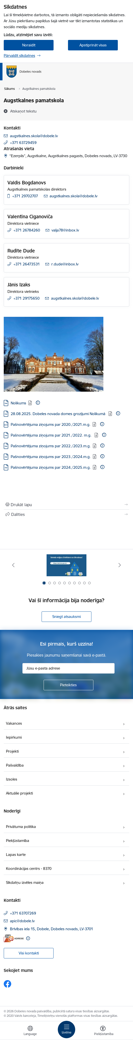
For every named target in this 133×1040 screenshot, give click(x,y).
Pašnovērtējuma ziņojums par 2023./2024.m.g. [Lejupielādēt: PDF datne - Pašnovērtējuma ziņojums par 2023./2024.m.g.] (51, 456)
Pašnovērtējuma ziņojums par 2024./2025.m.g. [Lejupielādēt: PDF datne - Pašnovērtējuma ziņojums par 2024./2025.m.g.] (51, 467)
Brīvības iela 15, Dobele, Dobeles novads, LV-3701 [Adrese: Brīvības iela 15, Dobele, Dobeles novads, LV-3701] (51, 928)
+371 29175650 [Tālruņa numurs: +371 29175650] (26, 298)
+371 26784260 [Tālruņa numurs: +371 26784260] (26, 230)
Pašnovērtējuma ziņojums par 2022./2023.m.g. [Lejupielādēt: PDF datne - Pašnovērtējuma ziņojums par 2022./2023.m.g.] (51, 446)
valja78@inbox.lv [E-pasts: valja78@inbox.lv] (65, 230)
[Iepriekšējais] (13, 565)
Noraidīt (28, 45)
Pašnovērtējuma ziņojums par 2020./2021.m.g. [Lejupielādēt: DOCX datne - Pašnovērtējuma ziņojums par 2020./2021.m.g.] (50, 424)
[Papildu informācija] (38, 403)
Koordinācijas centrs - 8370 (29, 868)
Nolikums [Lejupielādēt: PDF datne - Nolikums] (18, 403)
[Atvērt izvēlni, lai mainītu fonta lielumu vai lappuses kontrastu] (103, 1031)
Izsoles (11, 779)
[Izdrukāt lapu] (66, 504)
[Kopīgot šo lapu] (66, 514)
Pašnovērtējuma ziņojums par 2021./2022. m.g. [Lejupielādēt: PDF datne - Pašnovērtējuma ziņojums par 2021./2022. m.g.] (51, 435)
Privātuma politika (21, 826)
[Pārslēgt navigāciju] (66, 1029)
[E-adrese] (14, 938)
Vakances (14, 723)
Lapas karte (16, 854)
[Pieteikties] (68, 685)
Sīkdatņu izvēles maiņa (25, 882)
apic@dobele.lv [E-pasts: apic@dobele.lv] (22, 921)
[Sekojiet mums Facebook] (7, 984)
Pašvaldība (15, 765)
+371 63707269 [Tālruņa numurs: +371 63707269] (23, 913)
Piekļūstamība (17, 840)
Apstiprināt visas (93, 45)
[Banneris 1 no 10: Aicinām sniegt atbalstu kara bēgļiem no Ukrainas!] (66, 565)
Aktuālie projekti (19, 793)
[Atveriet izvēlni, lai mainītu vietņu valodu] (30, 1031)
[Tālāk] (119, 565)
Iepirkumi (14, 737)
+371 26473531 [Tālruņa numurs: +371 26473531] (26, 264)
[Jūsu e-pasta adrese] (68, 668)
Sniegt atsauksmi (66, 616)
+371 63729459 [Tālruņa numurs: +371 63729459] (23, 142)
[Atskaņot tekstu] (23, 111)
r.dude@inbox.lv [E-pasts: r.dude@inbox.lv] (64, 264)
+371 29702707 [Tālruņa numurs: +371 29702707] (25, 196)
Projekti (12, 751)
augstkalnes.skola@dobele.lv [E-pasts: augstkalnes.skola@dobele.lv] (34, 135)
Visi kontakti (29, 953)
